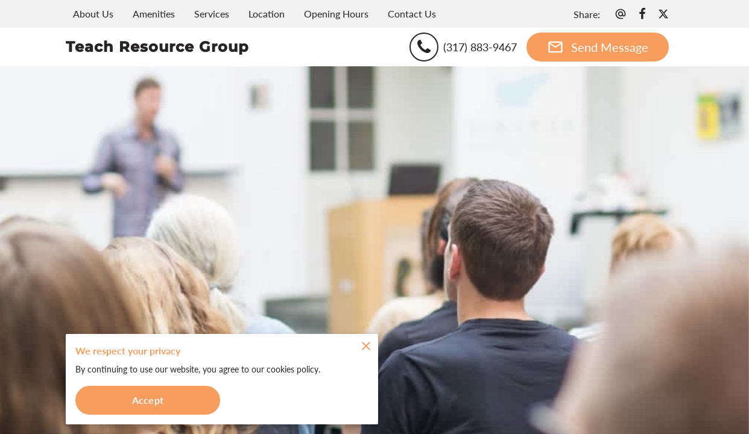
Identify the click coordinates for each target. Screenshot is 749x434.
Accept (147, 400)
